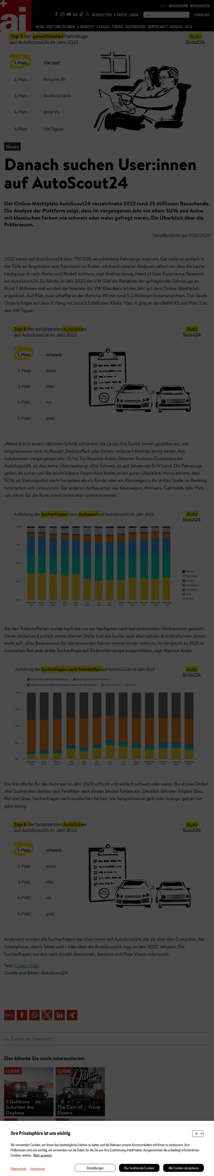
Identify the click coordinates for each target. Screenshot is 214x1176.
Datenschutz (18, 1168)
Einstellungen (95, 1167)
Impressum (38, 1168)
